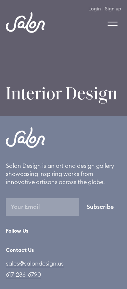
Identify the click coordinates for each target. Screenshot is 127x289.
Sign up (113, 9)
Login (94, 9)
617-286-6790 (23, 275)
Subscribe (100, 207)
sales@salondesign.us (35, 264)
